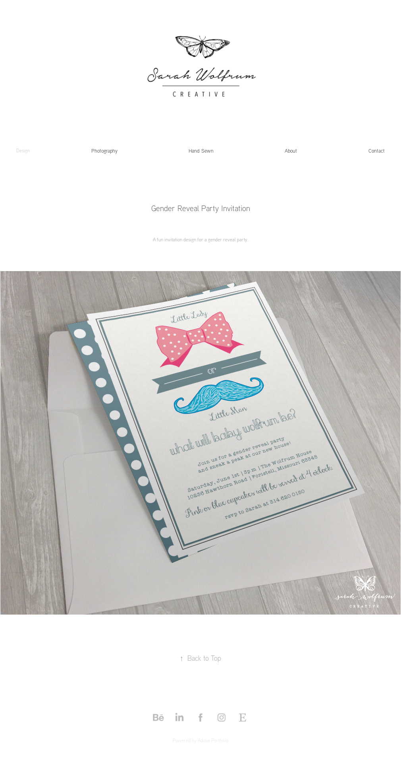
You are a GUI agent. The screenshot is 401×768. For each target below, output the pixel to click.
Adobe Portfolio (213, 740)
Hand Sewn (201, 150)
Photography (104, 150)
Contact (376, 150)
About (291, 150)
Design (23, 150)
